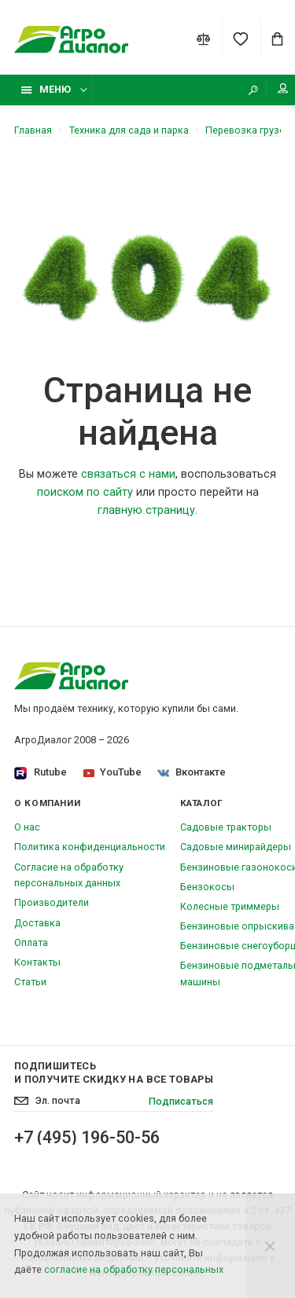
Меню (46, 89)
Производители (51, 902)
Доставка (37, 923)
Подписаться (181, 1101)
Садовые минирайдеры (235, 846)
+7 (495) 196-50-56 (87, 1138)
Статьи (30, 982)
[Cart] (277, 38)
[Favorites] (240, 38)
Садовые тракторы (225, 827)
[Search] (253, 90)
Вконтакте (192, 772)
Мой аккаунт (283, 88)
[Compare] (203, 38)
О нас (27, 827)
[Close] (270, 1246)
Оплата (31, 942)
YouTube (112, 772)
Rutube (40, 772)
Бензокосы (207, 887)
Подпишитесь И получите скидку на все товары (113, 1072)
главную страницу (146, 510)
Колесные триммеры (229, 906)
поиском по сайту (85, 492)
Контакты (37, 962)
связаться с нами (128, 474)
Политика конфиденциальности (89, 846)
